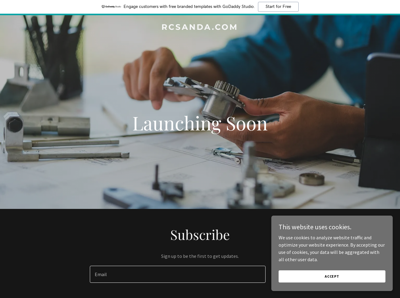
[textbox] (177, 274)
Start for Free (278, 7)
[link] (200, 28)
